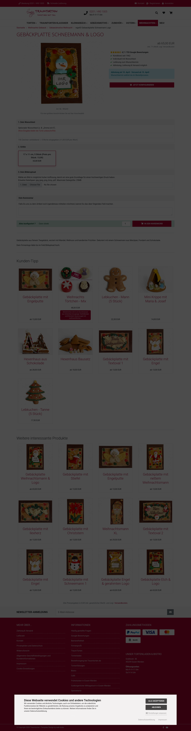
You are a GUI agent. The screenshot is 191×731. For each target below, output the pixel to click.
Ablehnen (156, 707)
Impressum (162, 720)
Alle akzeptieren (156, 701)
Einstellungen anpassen (156, 713)
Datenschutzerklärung (146, 720)
